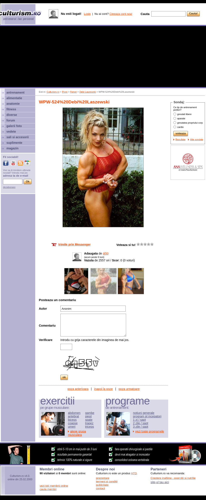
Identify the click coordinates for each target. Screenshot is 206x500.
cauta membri (48, 489)
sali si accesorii (17, 137)
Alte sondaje (196, 139)
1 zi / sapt (139, 419)
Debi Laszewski (87, 92)
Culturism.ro (53, 92)
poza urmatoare (129, 389)
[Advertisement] (103, 57)
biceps (72, 419)
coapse (73, 423)
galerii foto (14, 126)
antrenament (15, 92)
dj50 (105, 253)
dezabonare (9, 187)
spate (88, 419)
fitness (11, 109)
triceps (89, 426)
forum (10, 120)
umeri (71, 426)
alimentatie (14, 98)
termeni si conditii (106, 481)
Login (87, 13)
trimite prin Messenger (74, 244)
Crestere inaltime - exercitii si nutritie (173, 478)
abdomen (74, 413)
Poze (64, 92)
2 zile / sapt (140, 423)
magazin (12, 148)
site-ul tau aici (160, 482)
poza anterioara (77, 389)
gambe (89, 413)
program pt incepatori (147, 416)
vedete (11, 131)
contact (100, 488)
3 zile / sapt (140, 426)
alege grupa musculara (77, 433)
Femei (73, 92)
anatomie (13, 103)
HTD (134, 473)
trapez (89, 423)
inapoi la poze (103, 389)
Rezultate (180, 139)
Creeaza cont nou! (121, 13)
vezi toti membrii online (54, 485)
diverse (11, 115)
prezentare (102, 478)
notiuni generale (143, 413)
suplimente (14, 142)
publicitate (102, 484)
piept (88, 416)
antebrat (73, 416)
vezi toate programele (149, 431)
